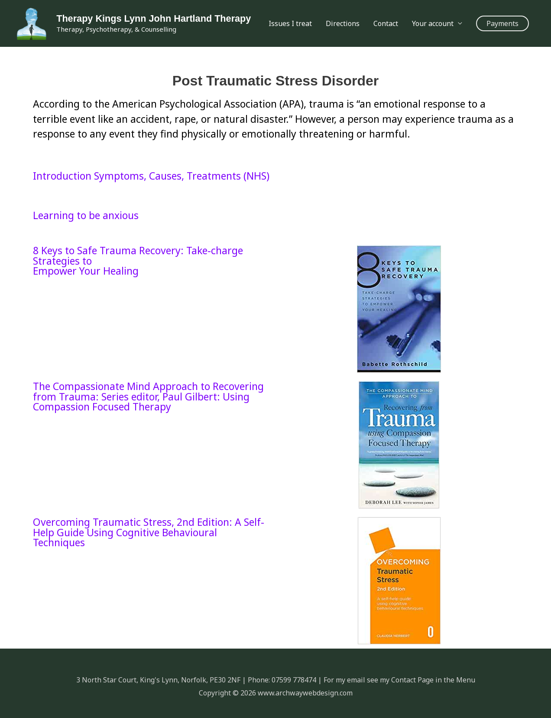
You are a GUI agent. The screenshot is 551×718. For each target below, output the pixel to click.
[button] (502, 23)
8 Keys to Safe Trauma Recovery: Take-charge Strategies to (138, 255)
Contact (385, 23)
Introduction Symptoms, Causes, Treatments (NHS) (151, 176)
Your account (433, 23)
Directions (343, 23)
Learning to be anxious (86, 215)
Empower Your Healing (86, 271)
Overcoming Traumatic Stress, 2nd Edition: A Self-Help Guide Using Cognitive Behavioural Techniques (148, 532)
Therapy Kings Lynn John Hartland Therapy (153, 18)
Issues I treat (290, 23)
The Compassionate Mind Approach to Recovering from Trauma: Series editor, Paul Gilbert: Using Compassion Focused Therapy (148, 396)
